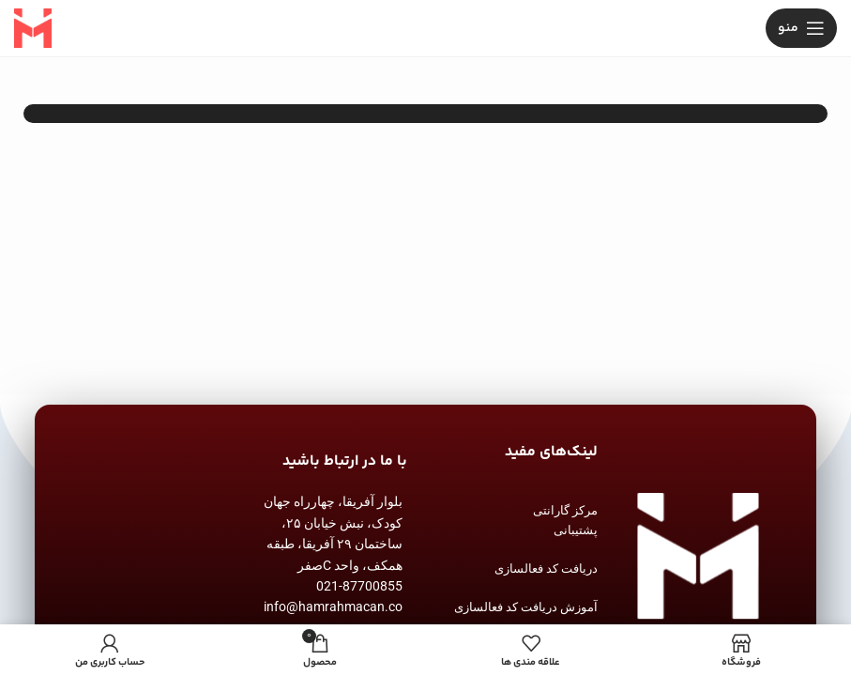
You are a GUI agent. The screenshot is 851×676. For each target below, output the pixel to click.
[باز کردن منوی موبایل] (801, 28)
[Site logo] (33, 28)
